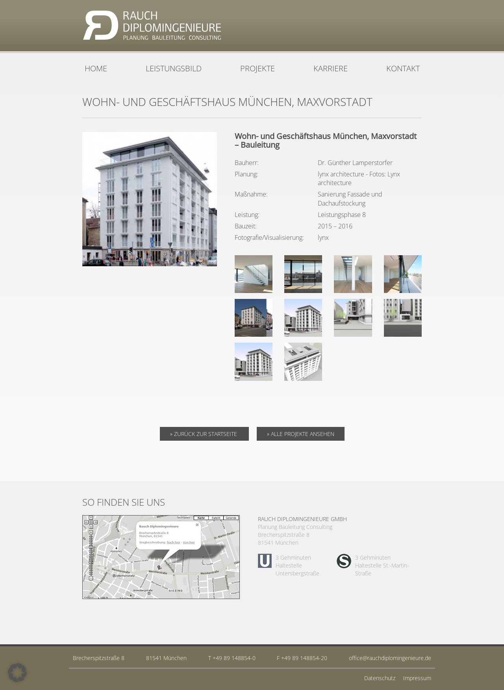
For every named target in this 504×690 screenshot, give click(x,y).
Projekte (257, 68)
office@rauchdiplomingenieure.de (390, 658)
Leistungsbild (174, 68)
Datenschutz (379, 678)
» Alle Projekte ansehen (300, 434)
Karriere (330, 68)
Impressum (417, 678)
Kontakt (403, 68)
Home (96, 68)
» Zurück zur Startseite (204, 434)
